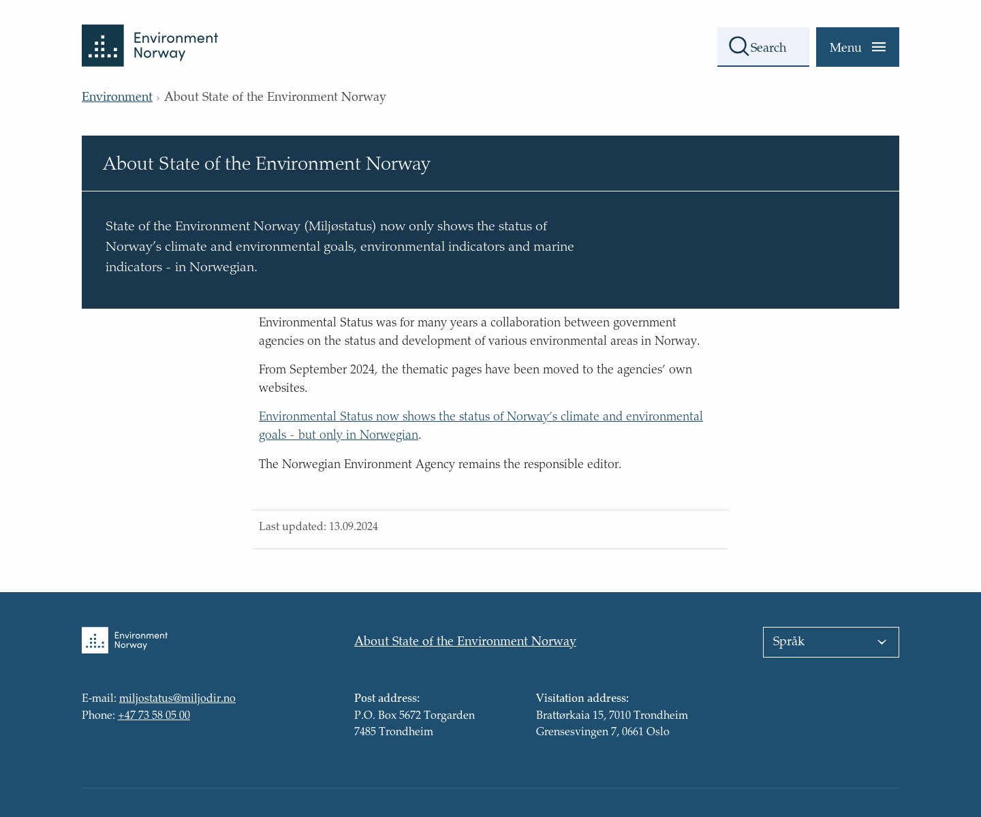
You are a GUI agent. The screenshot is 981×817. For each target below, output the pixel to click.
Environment (117, 98)
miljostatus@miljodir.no (177, 700)
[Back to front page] (150, 33)
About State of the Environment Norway (465, 642)
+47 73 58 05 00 (154, 716)
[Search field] (763, 47)
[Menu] (857, 47)
